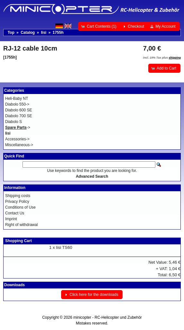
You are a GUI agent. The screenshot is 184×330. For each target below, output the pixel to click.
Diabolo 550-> (17, 104)
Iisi (43, 32)
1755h (58, 32)
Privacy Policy (17, 201)
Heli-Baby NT (16, 98)
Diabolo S (13, 121)
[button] (99, 26)
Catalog (28, 32)
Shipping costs (17, 195)
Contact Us (14, 213)
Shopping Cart (18, 241)
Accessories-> (17, 139)
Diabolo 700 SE (18, 116)
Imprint (11, 219)
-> (17, 127)
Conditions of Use (20, 207)
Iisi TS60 (64, 247)
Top (11, 32)
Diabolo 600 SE (18, 110)
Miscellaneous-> (19, 145)
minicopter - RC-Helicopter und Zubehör (107, 317)
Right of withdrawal (21, 224)
